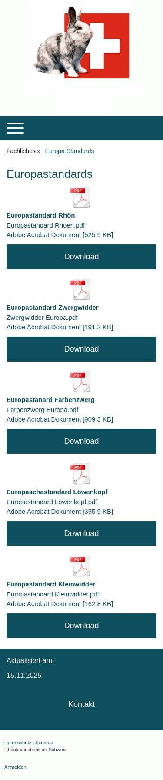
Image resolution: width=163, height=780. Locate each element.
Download (81, 256)
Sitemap (44, 742)
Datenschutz (17, 742)
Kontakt (81, 704)
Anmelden (15, 767)
